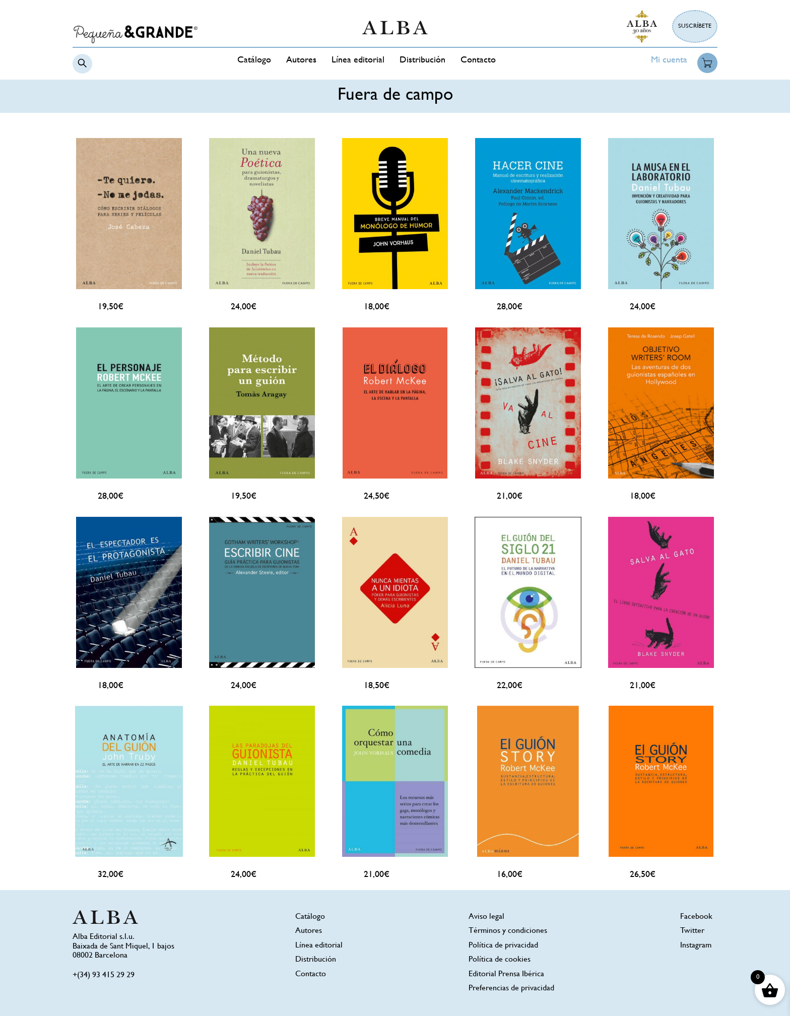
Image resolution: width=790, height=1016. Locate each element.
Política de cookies (500, 960)
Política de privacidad (503, 946)
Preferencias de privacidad (511, 988)
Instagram (695, 946)
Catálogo (254, 60)
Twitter (692, 931)
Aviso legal (486, 917)
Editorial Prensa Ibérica (506, 974)
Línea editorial (358, 60)
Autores (301, 60)
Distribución (422, 60)
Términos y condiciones (508, 931)
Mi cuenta (669, 60)
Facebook (696, 917)
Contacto (478, 60)
